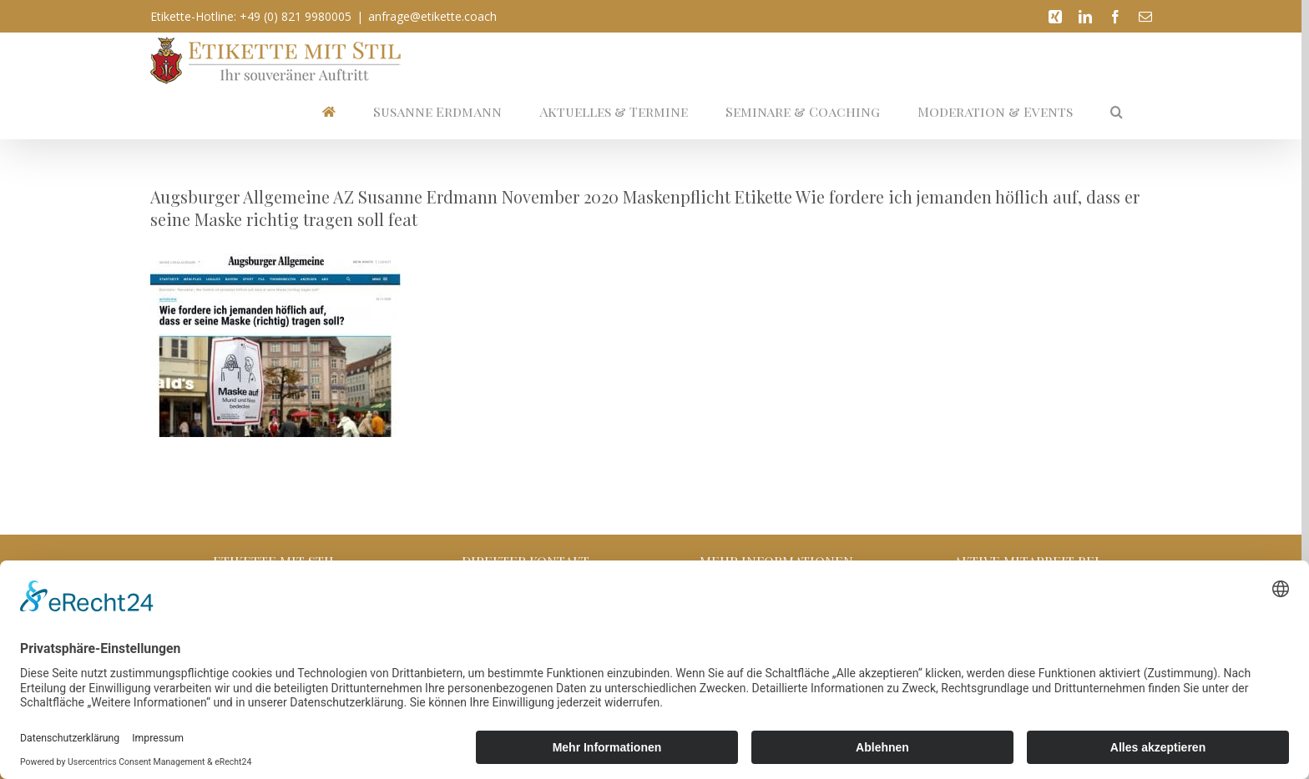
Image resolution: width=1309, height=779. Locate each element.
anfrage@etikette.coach (432, 16)
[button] (1116, 111)
